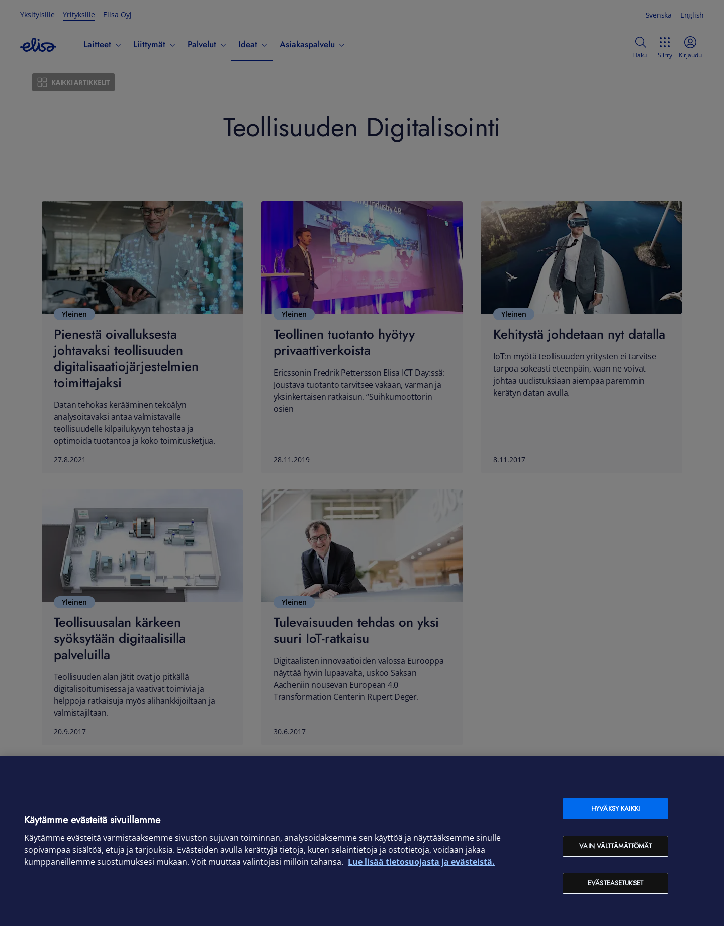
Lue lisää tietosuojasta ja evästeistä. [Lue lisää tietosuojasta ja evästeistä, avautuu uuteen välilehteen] (421, 861)
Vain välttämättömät (615, 846)
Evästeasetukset (615, 883)
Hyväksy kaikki (615, 808)
